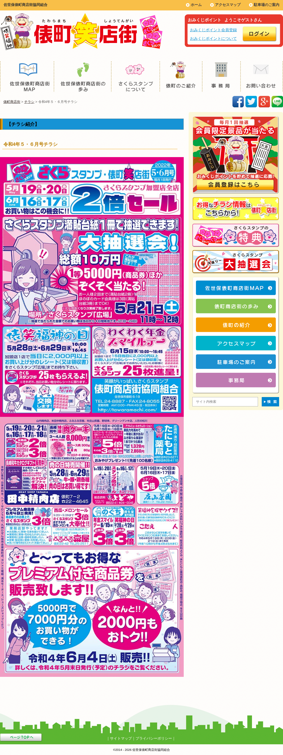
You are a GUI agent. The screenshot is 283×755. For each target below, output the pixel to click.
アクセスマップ (228, 5)
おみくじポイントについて (213, 38)
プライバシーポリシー (154, 738)
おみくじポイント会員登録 (213, 30)
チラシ (29, 102)
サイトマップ (121, 738)
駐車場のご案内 (266, 5)
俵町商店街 (11, 102)
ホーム (196, 5)
